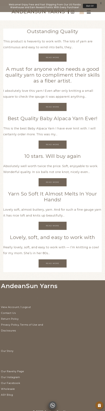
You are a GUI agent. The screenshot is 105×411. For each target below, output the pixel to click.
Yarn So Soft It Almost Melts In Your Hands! (52, 192)
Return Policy (10, 314)
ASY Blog (7, 390)
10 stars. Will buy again (52, 151)
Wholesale (8, 384)
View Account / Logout (16, 302)
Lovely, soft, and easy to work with (52, 233)
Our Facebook (10, 378)
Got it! (90, 5)
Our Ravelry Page (12, 366)
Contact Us (8, 308)
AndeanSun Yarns (29, 281)
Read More (52, 53)
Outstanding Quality (52, 27)
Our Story (7, 346)
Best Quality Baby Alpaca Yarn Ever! (52, 114)
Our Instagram (10, 372)
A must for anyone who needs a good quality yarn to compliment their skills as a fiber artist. (52, 70)
